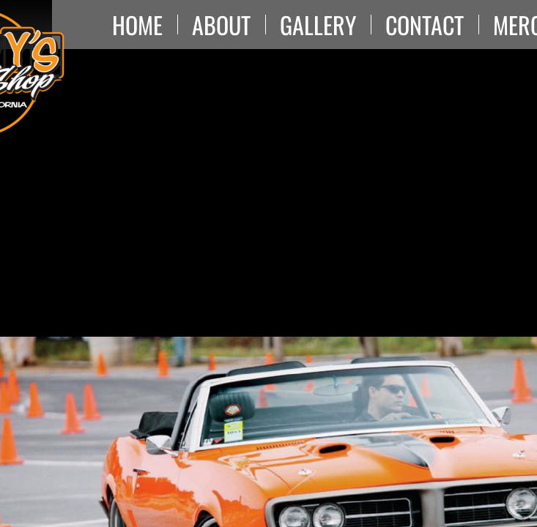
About (221, 24)
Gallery (318, 24)
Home (137, 24)
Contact (424, 24)
